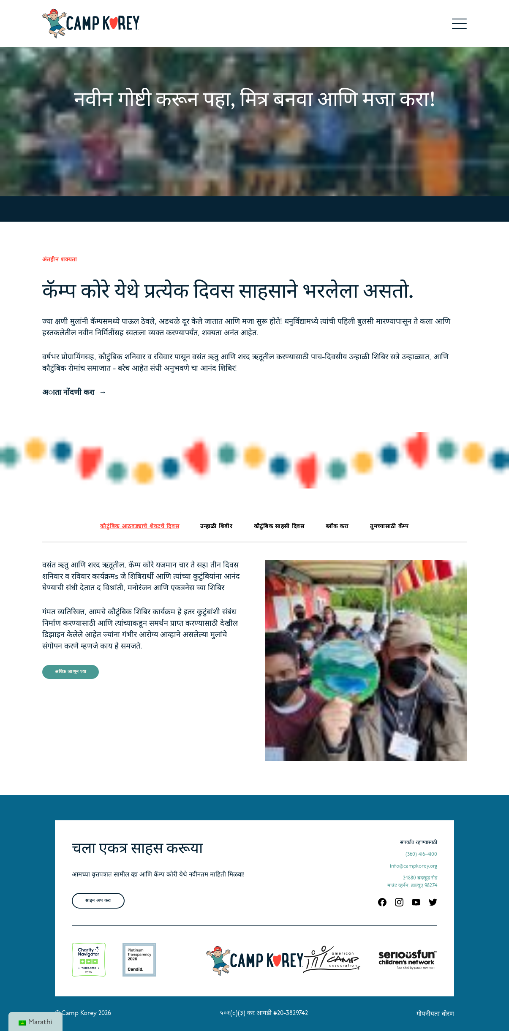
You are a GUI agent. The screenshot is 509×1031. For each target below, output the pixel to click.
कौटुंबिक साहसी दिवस (279, 526)
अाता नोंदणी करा (68, 393)
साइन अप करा (98, 900)
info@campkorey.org (413, 866)
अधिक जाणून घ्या (70, 672)
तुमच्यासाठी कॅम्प (389, 526)
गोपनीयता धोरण (435, 1014)
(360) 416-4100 (421, 854)
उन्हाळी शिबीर (216, 526)
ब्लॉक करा (337, 526)
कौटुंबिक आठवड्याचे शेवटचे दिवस (139, 526)
